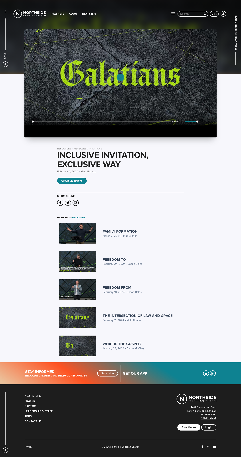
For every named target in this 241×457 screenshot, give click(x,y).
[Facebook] (202, 447)
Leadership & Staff (39, 411)
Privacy (28, 446)
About (73, 14)
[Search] (205, 13)
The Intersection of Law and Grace (138, 315)
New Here (57, 14)
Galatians (95, 148)
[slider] (101, 121)
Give (214, 14)
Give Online (189, 427)
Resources (64, 148)
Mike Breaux (88, 171)
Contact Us (33, 421)
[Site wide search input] (190, 13)
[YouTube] (214, 447)
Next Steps (89, 14)
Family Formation (120, 231)
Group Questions (72, 181)
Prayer (30, 401)
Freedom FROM (117, 287)
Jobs (28, 416)
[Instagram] (208, 447)
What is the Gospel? (122, 343)
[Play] (28, 121)
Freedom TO (114, 259)
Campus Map (208, 418)
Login (208, 427)
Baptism (30, 406)
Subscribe (107, 373)
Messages (80, 148)
